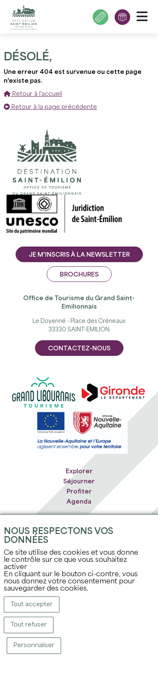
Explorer (79, 471)
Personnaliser (33, 645)
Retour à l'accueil (33, 94)
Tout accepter (32, 604)
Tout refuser (29, 625)
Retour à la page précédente (50, 107)
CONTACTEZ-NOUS (79, 349)
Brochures (79, 275)
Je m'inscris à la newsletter (79, 255)
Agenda (79, 502)
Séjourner (79, 482)
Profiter (79, 492)
